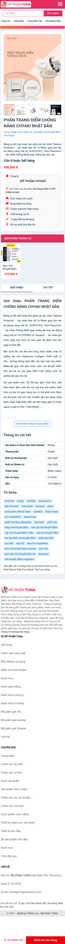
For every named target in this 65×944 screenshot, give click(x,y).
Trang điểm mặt (34, 21)
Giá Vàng (52, 903)
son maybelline (13, 516)
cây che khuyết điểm (47, 532)
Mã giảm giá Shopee (13, 728)
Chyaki (13, 132)
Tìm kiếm (53, 13)
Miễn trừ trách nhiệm (14, 670)
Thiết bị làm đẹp (11, 831)
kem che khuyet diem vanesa (20, 548)
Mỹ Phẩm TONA (49, 913)
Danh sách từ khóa (12, 703)
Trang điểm (18, 21)
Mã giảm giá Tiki (11, 711)
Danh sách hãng (11, 686)
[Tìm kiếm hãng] (23, 13)
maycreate (27, 506)
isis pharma (44, 501)
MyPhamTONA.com (28, 913)
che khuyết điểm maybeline (19, 559)
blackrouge (30, 516)
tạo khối (9, 543)
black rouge (51, 511)
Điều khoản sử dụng (13, 661)
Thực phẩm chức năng (15, 814)
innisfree (9, 501)
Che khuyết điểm (53, 21)
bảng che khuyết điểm (16, 527)
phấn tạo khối (46, 538)
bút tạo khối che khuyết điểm (20, 538)
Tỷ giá (21, 903)
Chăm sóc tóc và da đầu (16, 797)
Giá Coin (9, 906)
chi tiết (48, 287)
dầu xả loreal (11, 506)
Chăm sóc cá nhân (12, 806)
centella (31, 501)
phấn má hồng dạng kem (18, 522)
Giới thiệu (16, 287)
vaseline (38, 511)
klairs (50, 506)
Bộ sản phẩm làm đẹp (14, 839)
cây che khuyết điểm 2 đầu (19, 532)
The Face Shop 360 (35, 903)
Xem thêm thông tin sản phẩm (32, 423)
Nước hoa (7, 847)
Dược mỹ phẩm (10, 781)
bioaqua (40, 506)
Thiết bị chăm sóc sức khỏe (18, 822)
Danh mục (7, 678)
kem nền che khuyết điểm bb (20, 554)
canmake (39, 522)
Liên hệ (5, 736)
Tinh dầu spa (9, 856)
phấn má (52, 522)
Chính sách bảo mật (13, 653)
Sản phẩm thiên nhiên (14, 789)
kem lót (20, 543)
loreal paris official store (18, 511)
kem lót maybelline (37, 543)
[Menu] (60, 4)
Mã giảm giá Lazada (13, 720)
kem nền (43, 548)
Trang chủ (5, 21)
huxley (20, 501)
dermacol (43, 554)
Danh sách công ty (12, 695)
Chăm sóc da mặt (12, 764)
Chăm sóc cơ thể (11, 772)
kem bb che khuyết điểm (44, 527)
